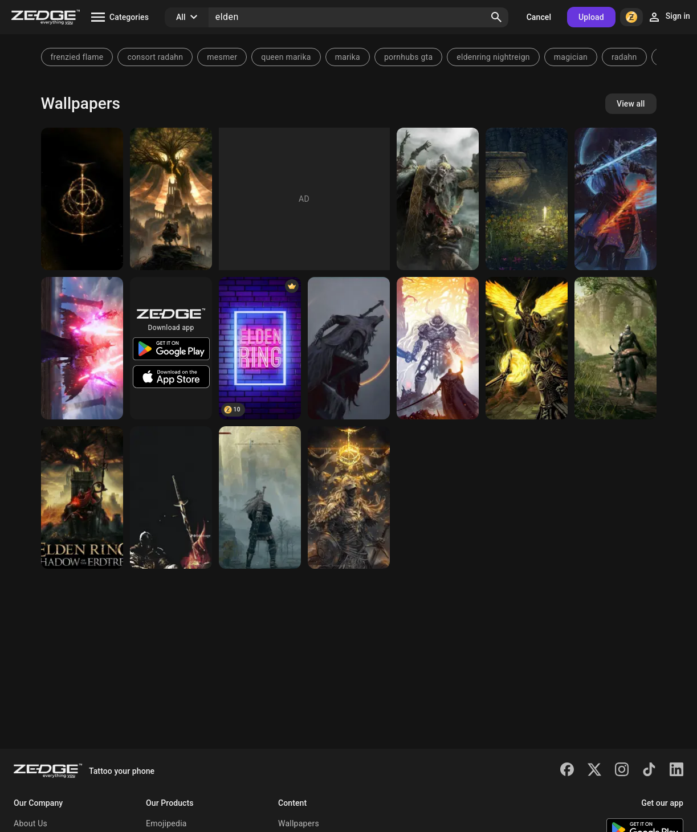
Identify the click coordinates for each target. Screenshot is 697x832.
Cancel (539, 17)
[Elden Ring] (82, 199)
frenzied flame (77, 57)
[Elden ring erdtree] (260, 497)
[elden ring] (438, 199)
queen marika (286, 57)
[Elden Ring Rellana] (615, 199)
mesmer (222, 57)
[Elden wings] (527, 348)
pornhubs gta (408, 57)
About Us (30, 823)
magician (571, 57)
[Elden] (82, 348)
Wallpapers (298, 823)
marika (347, 57)
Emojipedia (166, 823)
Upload (591, 17)
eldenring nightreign (492, 57)
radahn (624, 57)
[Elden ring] (171, 497)
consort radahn (155, 57)
